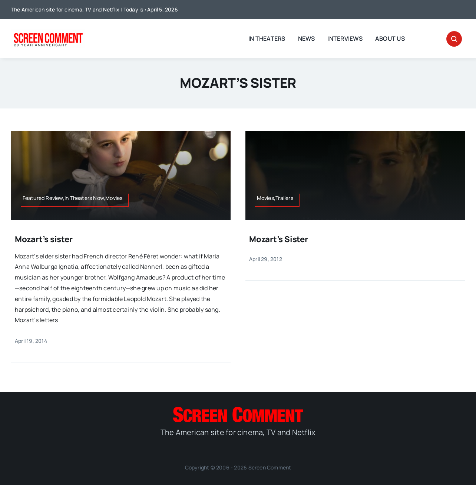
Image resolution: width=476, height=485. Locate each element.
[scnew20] (48, 32)
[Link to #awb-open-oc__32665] (454, 39)
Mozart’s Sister (278, 239)
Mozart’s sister (44, 239)
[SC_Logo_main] (238, 410)
